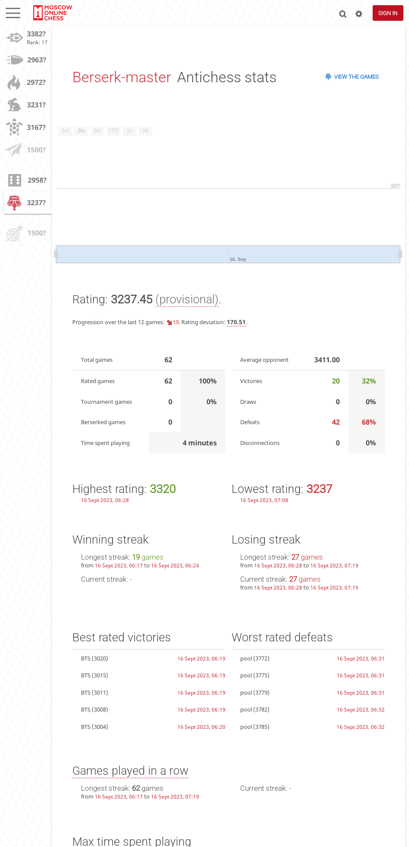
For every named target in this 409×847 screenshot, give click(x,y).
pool (246, 658)
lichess (52, 13)
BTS (85, 658)
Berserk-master (121, 77)
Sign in (387, 13)
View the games (356, 77)
